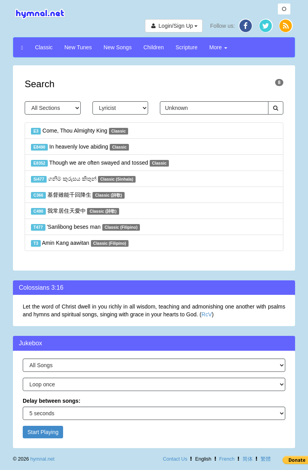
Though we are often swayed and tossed (100, 163)
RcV (206, 314)
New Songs (117, 47)
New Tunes (78, 47)
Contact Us (175, 459)
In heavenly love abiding (80, 147)
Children (153, 47)
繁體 (266, 459)
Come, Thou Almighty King (79, 131)
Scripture (186, 47)
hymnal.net (42, 459)
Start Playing (42, 432)
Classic (44, 47)
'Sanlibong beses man (85, 227)
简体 (248, 459)
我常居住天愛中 (75, 211)
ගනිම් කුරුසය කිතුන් (83, 179)
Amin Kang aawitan (80, 243)
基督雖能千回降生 (78, 195)
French (226, 459)
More (218, 47)
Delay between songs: (51, 401)
